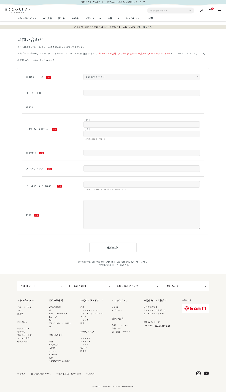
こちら (47, 60)
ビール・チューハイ (89, 310)
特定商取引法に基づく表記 (68, 373)
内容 (28, 214)
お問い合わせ (171, 286)
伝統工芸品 (117, 328)
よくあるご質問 (77, 286)
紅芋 (51, 357)
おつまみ (53, 354)
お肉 (19, 310)
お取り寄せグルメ (26, 300)
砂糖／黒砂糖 (55, 306)
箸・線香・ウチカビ (121, 331)
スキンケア (85, 338)
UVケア (83, 347)
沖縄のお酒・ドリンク (92, 300)
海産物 (20, 313)
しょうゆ (53, 316)
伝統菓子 (53, 347)
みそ (51, 319)
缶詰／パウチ (23, 328)
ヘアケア (84, 344)
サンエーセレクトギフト (154, 310)
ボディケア (85, 341)
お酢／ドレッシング (58, 313)
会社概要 (21, 373)
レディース (117, 310)
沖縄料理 (21, 331)
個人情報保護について (41, 373)
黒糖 (51, 341)
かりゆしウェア (120, 300)
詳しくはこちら (145, 26)
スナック (53, 351)
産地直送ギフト (150, 306)
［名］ (87, 129)
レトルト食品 (23, 338)
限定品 (83, 351)
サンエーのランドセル (153, 313)
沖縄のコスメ (87, 331)
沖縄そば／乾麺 (24, 334)
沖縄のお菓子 (56, 334)
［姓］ (87, 120)
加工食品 (22, 321)
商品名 (30, 107)
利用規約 (90, 373)
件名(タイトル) (34, 77)
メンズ (115, 306)
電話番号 (31, 152)
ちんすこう (54, 344)
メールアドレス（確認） (40, 185)
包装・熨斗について (127, 286)
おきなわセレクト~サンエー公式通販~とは (156, 323)
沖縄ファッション (120, 325)
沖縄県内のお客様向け (155, 300)
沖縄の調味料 (56, 300)
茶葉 (82, 323)
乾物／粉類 (22, 341)
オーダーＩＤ (33, 92)
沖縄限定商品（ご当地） (60, 361)
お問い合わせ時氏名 (37, 129)
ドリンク (84, 319)
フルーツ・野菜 (24, 306)
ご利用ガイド (27, 286)
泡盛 (82, 306)
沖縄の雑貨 (118, 318)
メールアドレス (35, 168)
